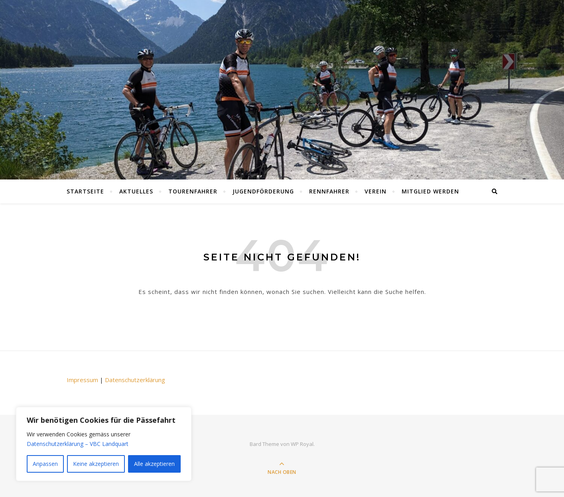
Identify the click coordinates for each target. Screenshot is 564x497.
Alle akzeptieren (154, 463)
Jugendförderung (263, 191)
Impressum (82, 380)
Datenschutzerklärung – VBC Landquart (77, 444)
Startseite (85, 191)
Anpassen (45, 463)
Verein (376, 191)
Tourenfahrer (192, 191)
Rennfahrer (329, 191)
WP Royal (302, 444)
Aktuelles (136, 191)
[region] (103, 444)
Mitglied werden (430, 191)
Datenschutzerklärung (135, 380)
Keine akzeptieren (96, 463)
